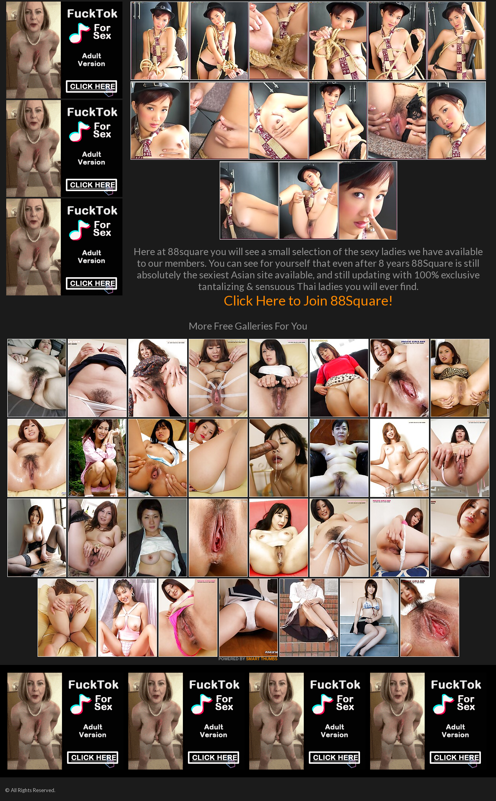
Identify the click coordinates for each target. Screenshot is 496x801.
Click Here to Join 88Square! (308, 300)
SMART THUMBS (261, 659)
